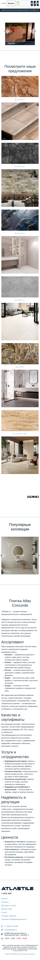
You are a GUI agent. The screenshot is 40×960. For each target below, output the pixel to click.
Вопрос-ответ (6, 909)
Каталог (4, 899)
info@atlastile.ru (11, 930)
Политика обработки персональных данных (20, 954)
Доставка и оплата (8, 905)
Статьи (4, 912)
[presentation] (7, 31)
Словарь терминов (8, 916)
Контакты (5, 902)
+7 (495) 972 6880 (11, 926)
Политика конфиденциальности (13, 919)
